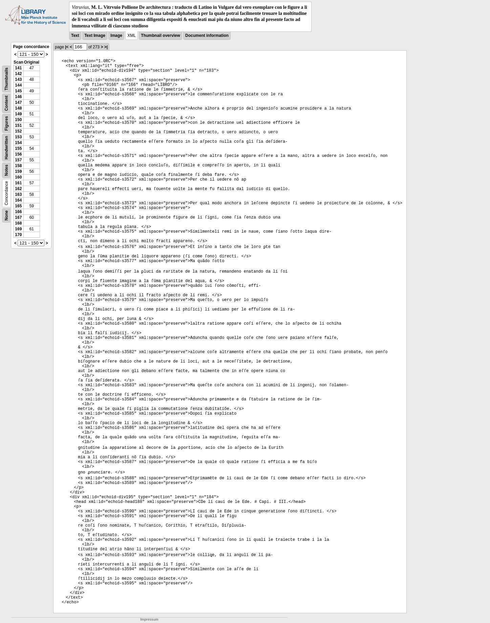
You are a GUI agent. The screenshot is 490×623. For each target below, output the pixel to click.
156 (18, 154)
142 (18, 73)
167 (18, 217)
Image (116, 35)
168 (18, 223)
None (6, 215)
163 (18, 194)
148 (18, 108)
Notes (6, 170)
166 (18, 211)
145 (18, 91)
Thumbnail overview (160, 35)
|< (66, 47)
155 (18, 148)
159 (18, 171)
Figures (6, 123)
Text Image (94, 35)
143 (18, 79)
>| (106, 47)
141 (18, 68)
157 (18, 160)
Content (6, 103)
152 (18, 131)
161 (18, 183)
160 (18, 177)
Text (75, 35)
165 (18, 206)
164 (18, 200)
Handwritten (6, 147)
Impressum (149, 619)
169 (18, 229)
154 (18, 142)
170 (18, 234)
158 (18, 165)
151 (18, 125)
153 (18, 137)
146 (18, 96)
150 (18, 119)
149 (18, 114)
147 (18, 102)
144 (18, 85)
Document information (207, 35)
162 (18, 188)
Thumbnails (6, 79)
